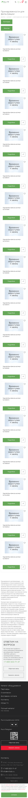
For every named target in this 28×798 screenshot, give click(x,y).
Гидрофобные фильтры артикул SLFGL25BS (11, 494)
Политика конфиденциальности (14, 778)
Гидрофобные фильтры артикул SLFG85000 (11, 145)
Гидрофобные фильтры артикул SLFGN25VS (11, 462)
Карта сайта (14, 781)
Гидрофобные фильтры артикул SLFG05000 (11, 367)
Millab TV (5, 703)
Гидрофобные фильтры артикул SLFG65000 (11, 272)
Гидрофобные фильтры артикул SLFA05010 (11, 50)
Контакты (5, 699)
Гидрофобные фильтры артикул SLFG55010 (11, 335)
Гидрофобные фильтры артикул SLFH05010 (11, 113)
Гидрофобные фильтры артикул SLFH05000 (11, 81)
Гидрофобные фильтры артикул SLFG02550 (11, 431)
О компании (6, 692)
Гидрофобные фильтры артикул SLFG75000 (11, 208)
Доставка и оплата (9, 696)
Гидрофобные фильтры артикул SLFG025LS (11, 526)
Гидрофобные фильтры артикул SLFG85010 (11, 177)
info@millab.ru (9, 771)
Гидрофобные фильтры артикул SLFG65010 (11, 304)
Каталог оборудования (11, 686)
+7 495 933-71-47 (12, 662)
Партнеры (5, 689)
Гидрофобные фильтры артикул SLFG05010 (11, 399)
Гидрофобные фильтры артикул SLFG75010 (11, 240)
